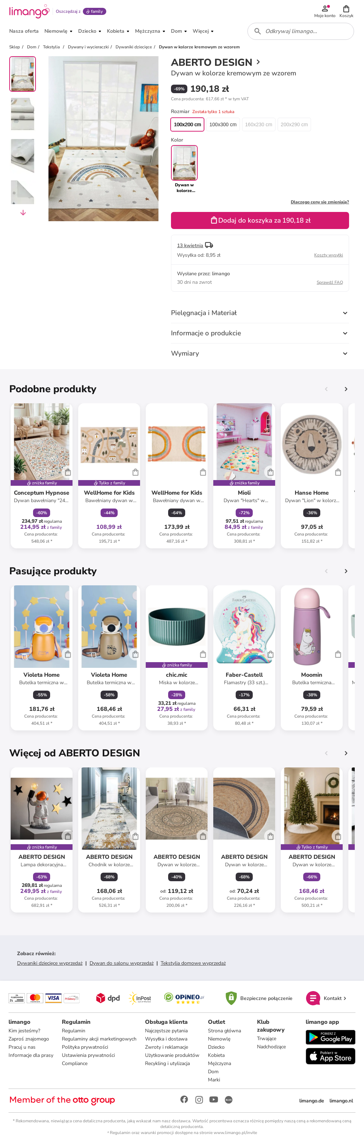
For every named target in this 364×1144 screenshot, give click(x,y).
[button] (346, 11)
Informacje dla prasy (31, 1055)
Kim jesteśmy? (24, 1030)
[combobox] (301, 31)
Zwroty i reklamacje (166, 1047)
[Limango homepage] (29, 11)
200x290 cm (294, 124)
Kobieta (216, 1055)
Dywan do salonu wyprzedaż (122, 963)
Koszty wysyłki (328, 255)
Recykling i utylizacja (167, 1063)
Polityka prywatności (85, 1047)
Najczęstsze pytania (166, 1030)
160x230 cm (258, 124)
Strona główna (224, 1030)
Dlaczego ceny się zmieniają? (320, 202)
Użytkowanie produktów (172, 1055)
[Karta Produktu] (42, 475)
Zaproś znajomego (29, 1039)
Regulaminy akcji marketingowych (99, 1039)
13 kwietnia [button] (190, 245)
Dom (213, 1071)
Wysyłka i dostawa (166, 1039)
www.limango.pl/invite (235, 1132)
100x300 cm (222, 124)
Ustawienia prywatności (88, 1055)
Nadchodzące (271, 1046)
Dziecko (216, 1047)
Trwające (266, 1038)
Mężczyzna (219, 1063)
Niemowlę (219, 1039)
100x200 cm (187, 124)
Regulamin (73, 1030)
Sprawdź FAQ (330, 282)
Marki (214, 1079)
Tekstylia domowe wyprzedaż (193, 963)
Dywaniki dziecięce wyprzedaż (49, 963)
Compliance (74, 1063)
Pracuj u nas (22, 1047)
